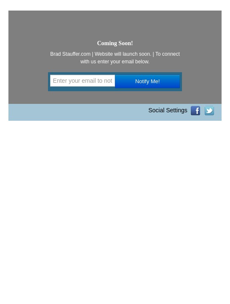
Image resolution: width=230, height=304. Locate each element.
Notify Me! (147, 81)
